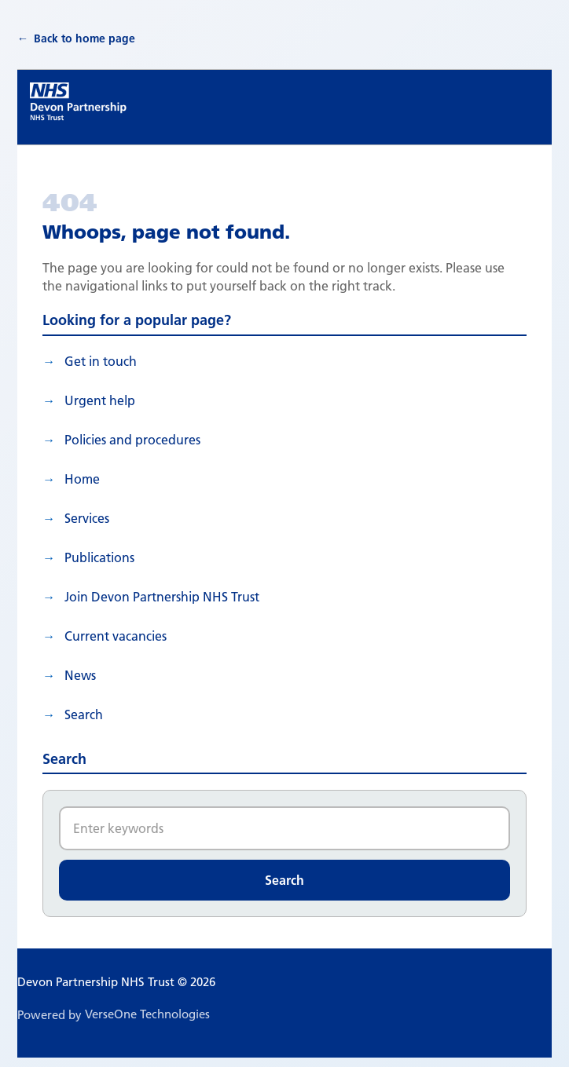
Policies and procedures (132, 440)
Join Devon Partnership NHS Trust (161, 597)
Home (82, 479)
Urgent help (99, 400)
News (80, 675)
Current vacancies (115, 636)
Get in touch (100, 361)
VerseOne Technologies (147, 1014)
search (83, 714)
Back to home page (84, 38)
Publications (99, 557)
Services (86, 518)
